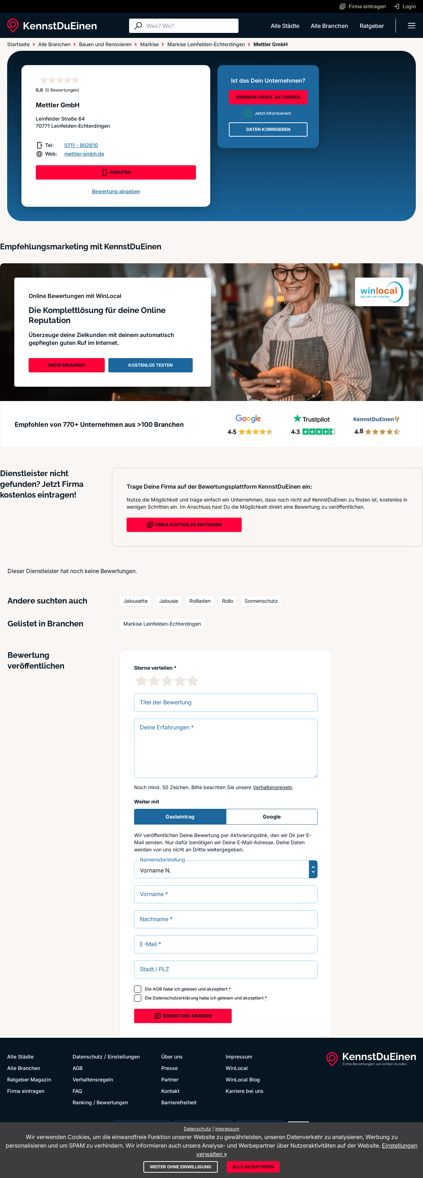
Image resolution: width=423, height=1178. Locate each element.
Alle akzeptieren (253, 1166)
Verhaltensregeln (272, 787)
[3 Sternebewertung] (167, 680)
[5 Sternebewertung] (192, 680)
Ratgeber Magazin (29, 1079)
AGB (157, 989)
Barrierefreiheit (179, 1102)
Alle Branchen (329, 25)
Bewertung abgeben (116, 191)
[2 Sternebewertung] (154, 680)
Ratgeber (372, 25)
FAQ (77, 1091)
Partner (169, 1079)
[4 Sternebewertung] (180, 680)
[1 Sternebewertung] (141, 680)
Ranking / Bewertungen (100, 1102)
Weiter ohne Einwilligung (180, 1166)
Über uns (172, 1057)
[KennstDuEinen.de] (52, 26)
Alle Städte (285, 25)
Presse (169, 1068)
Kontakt (170, 1091)
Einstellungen (124, 1057)
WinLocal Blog (243, 1079)
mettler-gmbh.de (84, 154)
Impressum (239, 1057)
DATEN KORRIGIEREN (268, 129)
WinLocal (237, 1068)
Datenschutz (88, 1057)
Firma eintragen (25, 1091)
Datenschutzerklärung (175, 998)
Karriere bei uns (245, 1091)
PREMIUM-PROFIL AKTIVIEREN (268, 97)
